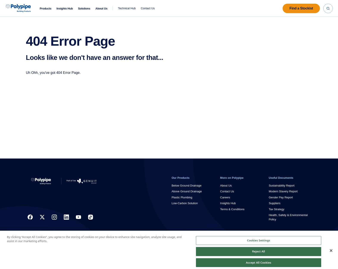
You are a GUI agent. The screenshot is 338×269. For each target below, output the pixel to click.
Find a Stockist (301, 8)
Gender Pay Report (281, 197)
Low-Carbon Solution (185, 203)
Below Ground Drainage (187, 185)
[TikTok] (90, 217)
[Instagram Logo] (54, 217)
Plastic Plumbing (182, 197)
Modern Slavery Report (283, 191)
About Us (101, 8)
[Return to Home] (41, 181)
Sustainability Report (281, 185)
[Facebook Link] (30, 217)
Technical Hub (127, 8)
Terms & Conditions (232, 209)
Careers (225, 197)
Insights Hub (64, 8)
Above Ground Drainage (187, 191)
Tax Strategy (276, 209)
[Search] (328, 8)
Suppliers (274, 203)
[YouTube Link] (78, 217)
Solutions (84, 8)
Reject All (258, 255)
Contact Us (148, 8)
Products (45, 8)
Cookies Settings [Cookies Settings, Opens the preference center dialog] (258, 244)
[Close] (331, 254)
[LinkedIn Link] (66, 217)
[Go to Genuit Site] (82, 181)
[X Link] (42, 217)
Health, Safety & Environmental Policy (288, 217)
